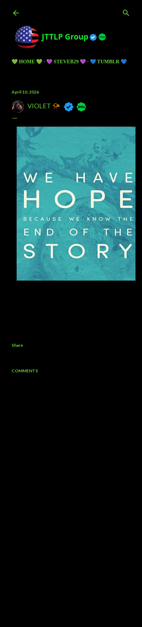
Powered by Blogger (71, 581)
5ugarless (89, 594)
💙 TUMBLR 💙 (108, 61)
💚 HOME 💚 (27, 61)
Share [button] (17, 345)
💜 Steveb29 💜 (66, 61)
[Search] (126, 11)
